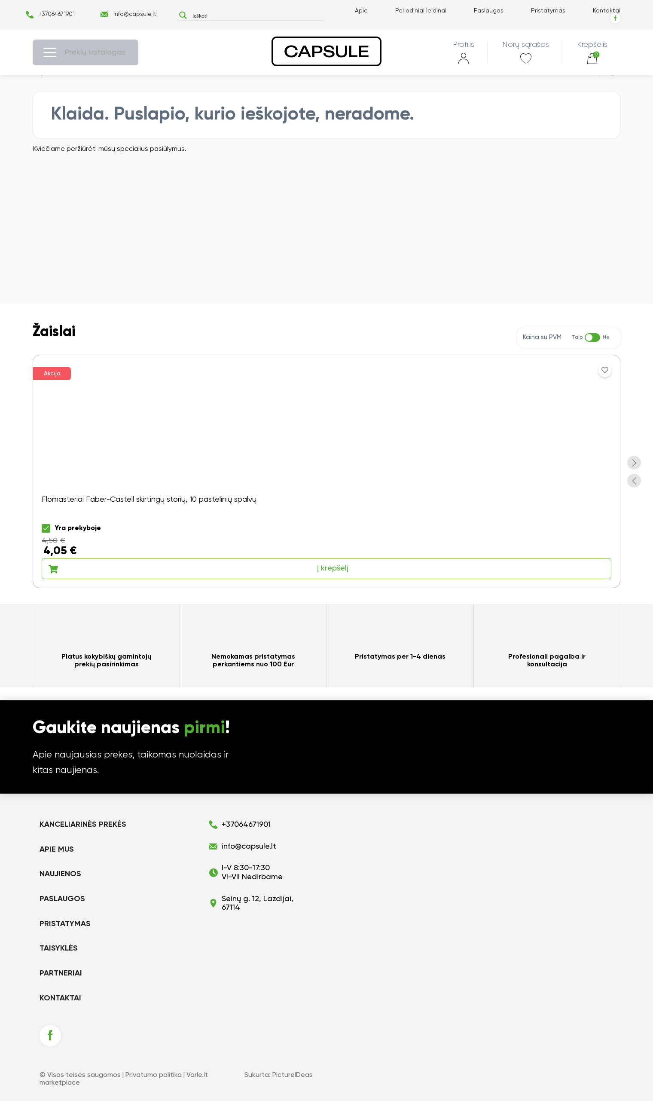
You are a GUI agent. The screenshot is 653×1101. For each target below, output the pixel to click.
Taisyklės (59, 948)
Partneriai (61, 973)
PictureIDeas (292, 1075)
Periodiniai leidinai (420, 11)
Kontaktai (606, 11)
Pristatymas (548, 11)
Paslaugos (488, 11)
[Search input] (256, 15)
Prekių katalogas (95, 52)
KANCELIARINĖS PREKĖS (83, 824)
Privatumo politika (153, 1075)
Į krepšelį (198, 569)
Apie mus (57, 849)
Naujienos (60, 874)
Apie (361, 11)
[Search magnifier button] (183, 15)
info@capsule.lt (134, 14)
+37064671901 (57, 14)
